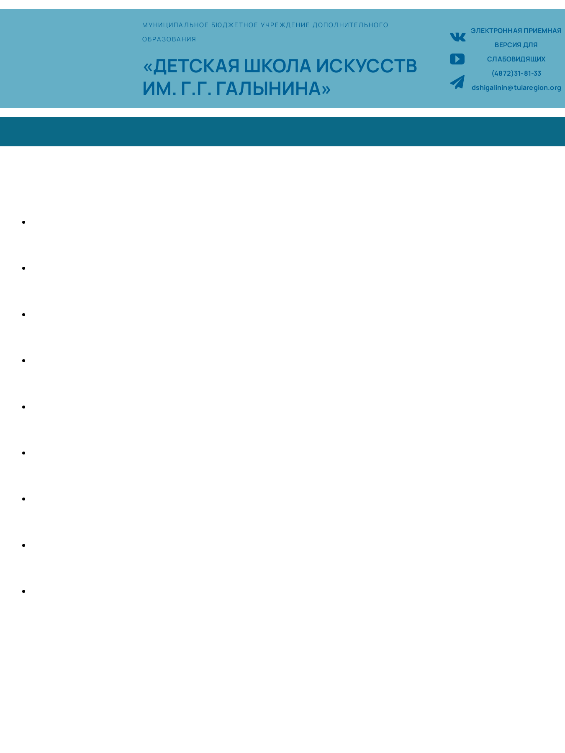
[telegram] (457, 81)
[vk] (458, 35)
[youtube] (457, 58)
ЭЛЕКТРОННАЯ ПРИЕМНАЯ (516, 30)
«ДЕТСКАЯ (193, 65)
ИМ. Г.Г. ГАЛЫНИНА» (237, 87)
